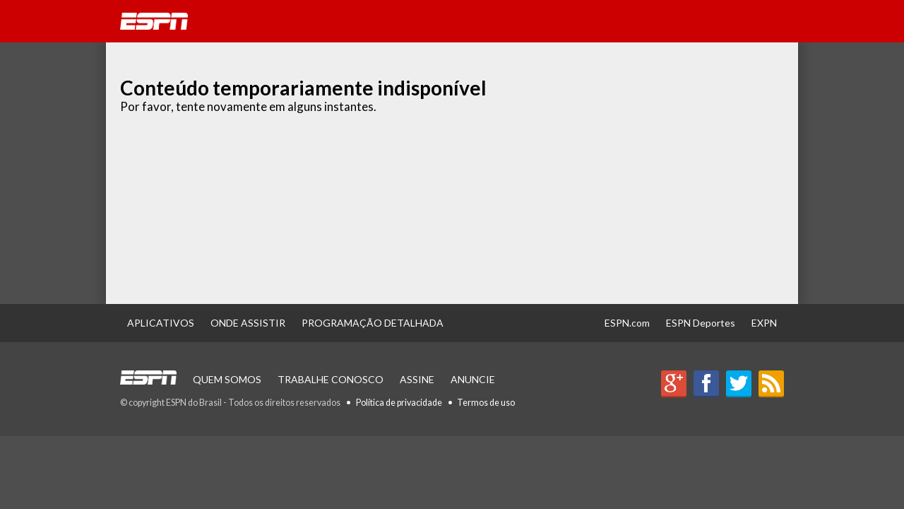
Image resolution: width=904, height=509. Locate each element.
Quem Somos (227, 379)
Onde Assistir (247, 323)
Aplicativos (160, 323)
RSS (771, 383)
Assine (417, 379)
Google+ (673, 383)
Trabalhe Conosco (330, 379)
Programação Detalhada (373, 323)
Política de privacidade (399, 402)
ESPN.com (627, 323)
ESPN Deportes (700, 323)
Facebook (706, 383)
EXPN (764, 323)
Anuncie (473, 379)
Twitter (738, 383)
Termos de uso (486, 402)
